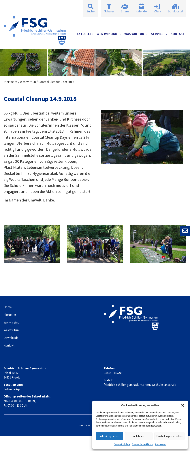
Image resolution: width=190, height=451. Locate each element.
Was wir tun (136, 34)
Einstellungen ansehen (169, 436)
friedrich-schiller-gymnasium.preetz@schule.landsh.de (140, 385)
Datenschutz (84, 425)
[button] (183, 405)
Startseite (10, 82)
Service (159, 34)
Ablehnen (138, 436)
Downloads (11, 338)
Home (8, 307)
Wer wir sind (109, 34)
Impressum (160, 444)
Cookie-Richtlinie (122, 444)
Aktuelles (85, 34)
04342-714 (112, 373)
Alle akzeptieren (109, 436)
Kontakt (178, 34)
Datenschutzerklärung (142, 444)
